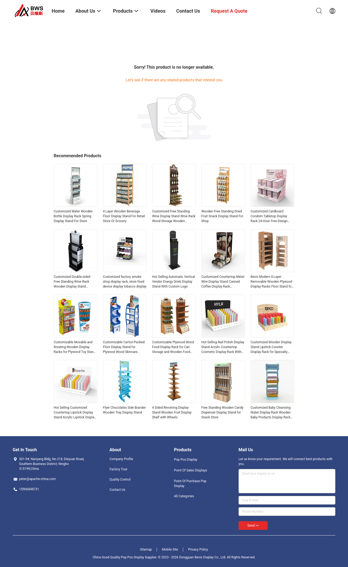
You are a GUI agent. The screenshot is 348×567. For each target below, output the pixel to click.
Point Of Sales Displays (190, 470)
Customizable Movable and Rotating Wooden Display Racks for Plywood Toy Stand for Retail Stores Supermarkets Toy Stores (74, 347)
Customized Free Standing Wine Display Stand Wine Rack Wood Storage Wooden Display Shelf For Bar (174, 216)
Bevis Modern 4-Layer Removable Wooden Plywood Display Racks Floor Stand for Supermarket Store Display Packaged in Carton (272, 282)
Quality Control (120, 479)
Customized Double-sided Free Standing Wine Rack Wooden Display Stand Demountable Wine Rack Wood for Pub (72, 282)
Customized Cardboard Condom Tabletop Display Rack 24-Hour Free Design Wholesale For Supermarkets (271, 216)
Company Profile (121, 459)
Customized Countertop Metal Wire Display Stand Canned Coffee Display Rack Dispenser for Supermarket (222, 282)
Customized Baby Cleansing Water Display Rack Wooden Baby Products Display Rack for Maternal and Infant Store (271, 413)
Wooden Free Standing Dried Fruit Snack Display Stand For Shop (222, 216)
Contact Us (117, 490)
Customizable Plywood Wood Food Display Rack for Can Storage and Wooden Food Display (173, 347)
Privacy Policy (198, 549)
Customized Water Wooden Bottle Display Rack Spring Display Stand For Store (73, 216)
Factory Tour (118, 469)
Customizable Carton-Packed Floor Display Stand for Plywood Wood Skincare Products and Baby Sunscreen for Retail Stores (124, 347)
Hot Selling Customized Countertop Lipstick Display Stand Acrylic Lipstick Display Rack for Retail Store (75, 413)
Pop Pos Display (185, 459)
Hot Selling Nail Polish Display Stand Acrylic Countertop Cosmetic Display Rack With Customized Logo (222, 347)
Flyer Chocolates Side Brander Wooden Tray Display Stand (124, 410)
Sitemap (146, 549)
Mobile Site (170, 549)
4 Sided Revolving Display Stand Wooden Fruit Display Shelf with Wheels (172, 412)
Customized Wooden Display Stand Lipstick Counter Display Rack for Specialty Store (271, 347)
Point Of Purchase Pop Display (190, 483)
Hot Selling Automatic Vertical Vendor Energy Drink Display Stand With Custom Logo (173, 281)
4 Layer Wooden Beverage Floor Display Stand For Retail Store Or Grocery (124, 216)
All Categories (184, 496)
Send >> (253, 525)
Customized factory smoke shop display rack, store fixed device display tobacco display (125, 281)
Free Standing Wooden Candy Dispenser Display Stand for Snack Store (222, 412)
